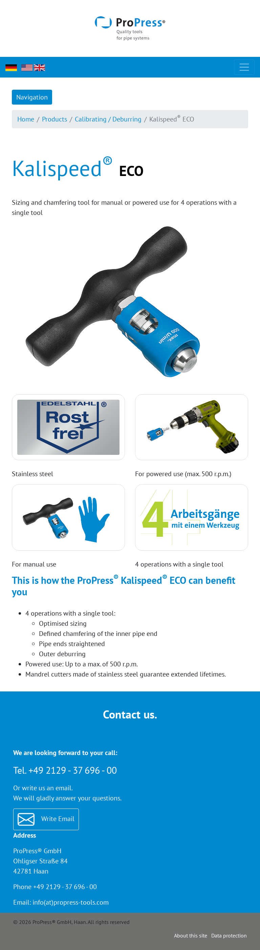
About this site (190, 935)
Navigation (32, 97)
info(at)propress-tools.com (70, 902)
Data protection (229, 935)
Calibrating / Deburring (108, 119)
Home (25, 119)
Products (54, 119)
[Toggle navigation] (244, 67)
